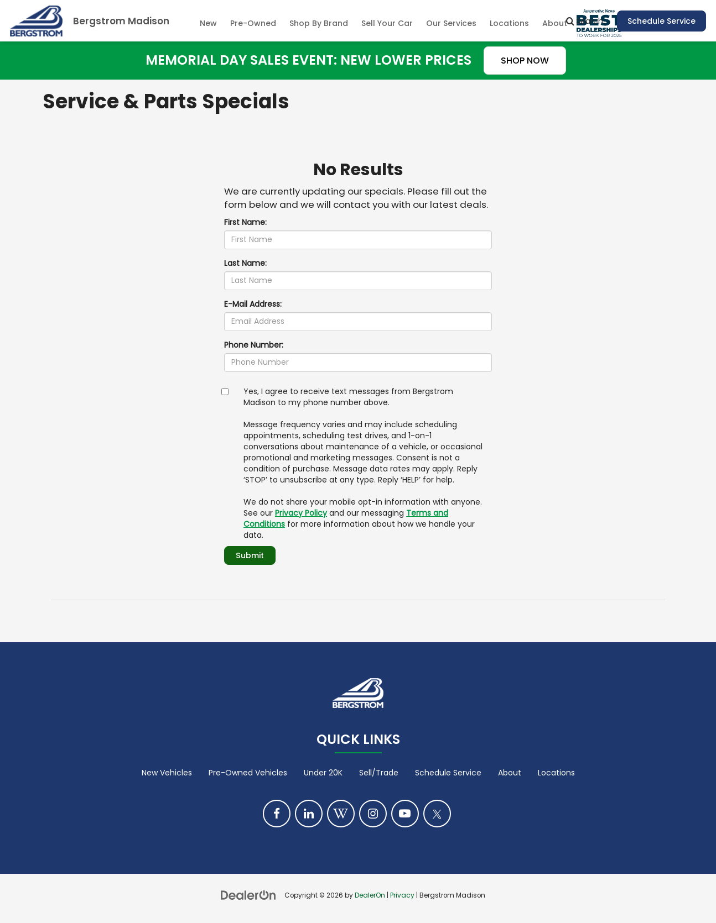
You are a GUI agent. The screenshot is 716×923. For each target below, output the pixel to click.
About (509, 772)
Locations (509, 23)
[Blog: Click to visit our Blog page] (341, 813)
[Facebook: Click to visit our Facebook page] (277, 813)
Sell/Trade (378, 772)
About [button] (554, 23)
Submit (249, 555)
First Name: (245, 222)
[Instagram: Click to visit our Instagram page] (373, 813)
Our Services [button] (451, 23)
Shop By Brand (318, 23)
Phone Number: (253, 344)
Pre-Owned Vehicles (248, 772)
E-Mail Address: (253, 304)
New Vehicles (167, 772)
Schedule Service (661, 21)
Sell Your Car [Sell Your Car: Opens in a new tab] (387, 23)
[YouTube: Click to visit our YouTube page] (405, 813)
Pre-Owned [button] (253, 23)
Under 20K (323, 772)
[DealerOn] (248, 894)
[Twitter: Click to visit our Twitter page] (437, 813)
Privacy (402, 895)
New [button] (208, 23)
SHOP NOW (525, 60)
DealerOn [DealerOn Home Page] (370, 895)
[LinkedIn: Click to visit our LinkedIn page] (309, 813)
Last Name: (245, 263)
